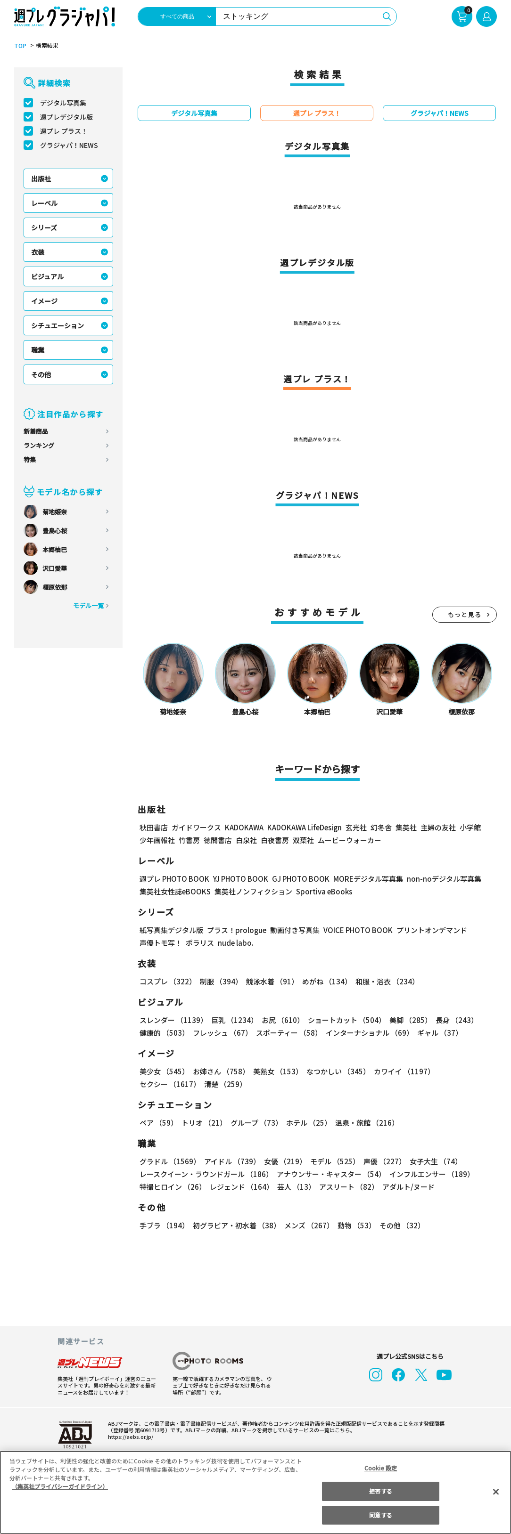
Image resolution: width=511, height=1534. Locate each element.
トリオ (203, 1123)
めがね (324, 981)
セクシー (464, 1071)
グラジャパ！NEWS (69, 145)
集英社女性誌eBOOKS (175, 891)
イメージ (44, 301)
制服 (219, 981)
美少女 (164, 1071)
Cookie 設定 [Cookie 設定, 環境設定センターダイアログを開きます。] (381, 1468)
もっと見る (465, 614)
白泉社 (246, 840)
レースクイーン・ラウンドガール (206, 1174)
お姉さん (219, 1071)
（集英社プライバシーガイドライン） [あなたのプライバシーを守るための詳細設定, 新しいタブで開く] (60, 1486)
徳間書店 (218, 840)
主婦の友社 (437, 827)
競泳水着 (271, 981)
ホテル (307, 1123)
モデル (332, 1161)
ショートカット (343, 1020)
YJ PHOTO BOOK (238, 879)
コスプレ (167, 981)
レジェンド (240, 1187)
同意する (380, 1515)
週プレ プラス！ (64, 131)
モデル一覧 (88, 605)
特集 (30, 459)
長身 (451, 1020)
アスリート (346, 1187)
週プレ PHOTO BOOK (173, 879)
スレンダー (173, 1020)
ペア (158, 1123)
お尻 (280, 1020)
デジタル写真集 (63, 102)
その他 (41, 374)
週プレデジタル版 (66, 117)
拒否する (380, 1491)
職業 (37, 350)
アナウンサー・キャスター (330, 1174)
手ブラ (164, 1225)
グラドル (169, 1161)
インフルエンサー (430, 1174)
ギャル (437, 1033)
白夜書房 (275, 840)
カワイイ (400, 1071)
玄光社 (354, 827)
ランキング (39, 445)
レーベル (44, 203)
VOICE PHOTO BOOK (355, 930)
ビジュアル (47, 276)
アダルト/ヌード (406, 1187)
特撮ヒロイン (173, 1187)
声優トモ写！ (161, 943)
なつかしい (335, 1071)
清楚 (160, 1084)
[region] (255, 1492)
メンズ (307, 1225)
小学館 (469, 827)
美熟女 (276, 1071)
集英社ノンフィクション (252, 891)
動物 (354, 1225)
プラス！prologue (236, 930)
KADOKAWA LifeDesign (304, 827)
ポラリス (200, 943)
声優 (381, 1161)
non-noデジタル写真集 (437, 879)
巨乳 (233, 1020)
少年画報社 (157, 840)
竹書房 (189, 840)
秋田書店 (154, 827)
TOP (19, 46)
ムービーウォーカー (349, 840)
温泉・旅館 (364, 1123)
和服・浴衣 (384, 981)
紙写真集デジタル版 (171, 930)
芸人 (294, 1187)
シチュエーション (57, 325)
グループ (255, 1123)
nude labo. (235, 943)
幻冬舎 (379, 827)
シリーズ (44, 227)
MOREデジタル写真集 (362, 879)
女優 (283, 1161)
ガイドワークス (196, 827)
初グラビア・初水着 (235, 1225)
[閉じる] (496, 1491)
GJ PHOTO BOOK (296, 879)
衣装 (37, 252)
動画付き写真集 (293, 930)
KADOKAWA (244, 827)
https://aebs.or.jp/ (129, 1436)
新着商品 (36, 431)
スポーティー (287, 1033)
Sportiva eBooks (321, 891)
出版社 (41, 178)
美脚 (406, 1020)
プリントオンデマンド (427, 930)
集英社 (404, 827)
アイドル (231, 1161)
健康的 (164, 1033)
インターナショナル (368, 1033)
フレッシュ (221, 1033)
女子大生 (431, 1161)
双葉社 (303, 840)
